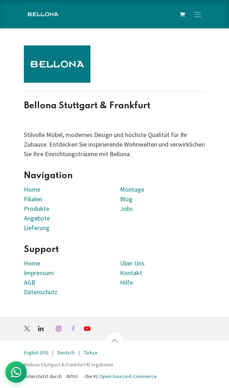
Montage (132, 189)
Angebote (37, 218)
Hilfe (126, 282)
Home (32, 189)
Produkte (36, 208)
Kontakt (131, 273)
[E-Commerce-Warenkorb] (182, 14)
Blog (126, 199)
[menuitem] (36, 352)
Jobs (126, 208)
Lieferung (37, 228)
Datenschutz (40, 292)
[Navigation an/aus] (197, 14)
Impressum (39, 273)
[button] (114, 340)
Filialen (34, 199)
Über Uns (132, 263)
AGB (29, 282)
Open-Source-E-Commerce (128, 376)
